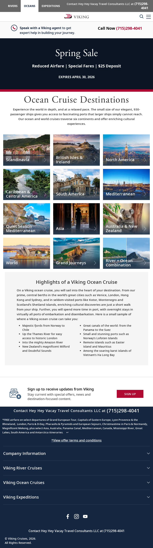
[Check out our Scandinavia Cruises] (26, 150)
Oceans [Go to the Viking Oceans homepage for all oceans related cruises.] (29, 6)
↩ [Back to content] (67, 432)
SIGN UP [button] (130, 394)
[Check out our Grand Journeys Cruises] (76, 253)
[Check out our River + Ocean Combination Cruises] (126, 253)
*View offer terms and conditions (76, 440)
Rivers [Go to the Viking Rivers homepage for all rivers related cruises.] (13, 6)
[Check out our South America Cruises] (76, 184)
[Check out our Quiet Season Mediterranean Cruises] (26, 218)
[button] (148, 16)
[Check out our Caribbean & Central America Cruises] (26, 184)
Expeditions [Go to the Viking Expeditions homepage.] (51, 6)
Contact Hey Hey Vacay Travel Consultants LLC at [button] (107, 6)
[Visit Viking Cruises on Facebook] (67, 516)
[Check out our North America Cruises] (126, 150)
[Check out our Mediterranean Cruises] (126, 184)
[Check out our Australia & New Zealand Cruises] (126, 218)
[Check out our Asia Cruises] (76, 218)
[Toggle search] (141, 16)
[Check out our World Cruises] (26, 253)
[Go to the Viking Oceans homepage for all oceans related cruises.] (76, 16)
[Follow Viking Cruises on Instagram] (76, 516)
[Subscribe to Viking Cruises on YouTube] (85, 516)
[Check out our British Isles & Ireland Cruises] (76, 150)
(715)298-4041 (129, 28)
